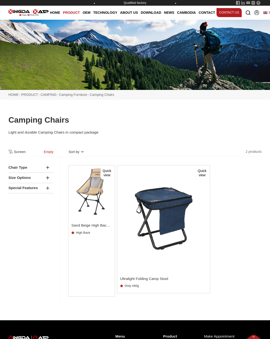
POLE (167, 286)
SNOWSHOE (172, 294)
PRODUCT (71, 12)
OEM (87, 12)
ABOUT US (129, 12)
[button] (94, 3)
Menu (120, 278)
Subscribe (251, 303)
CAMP (167, 301)
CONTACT (207, 12)
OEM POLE (171, 308)
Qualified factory (135, 3)
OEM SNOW (172, 315)
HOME (55, 12)
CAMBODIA (186, 12)
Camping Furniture (73, 93)
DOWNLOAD (151, 12)
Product (170, 278)
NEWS (169, 12)
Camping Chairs (102, 93)
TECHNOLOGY (105, 12)
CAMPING (49, 93)
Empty (48, 150)
